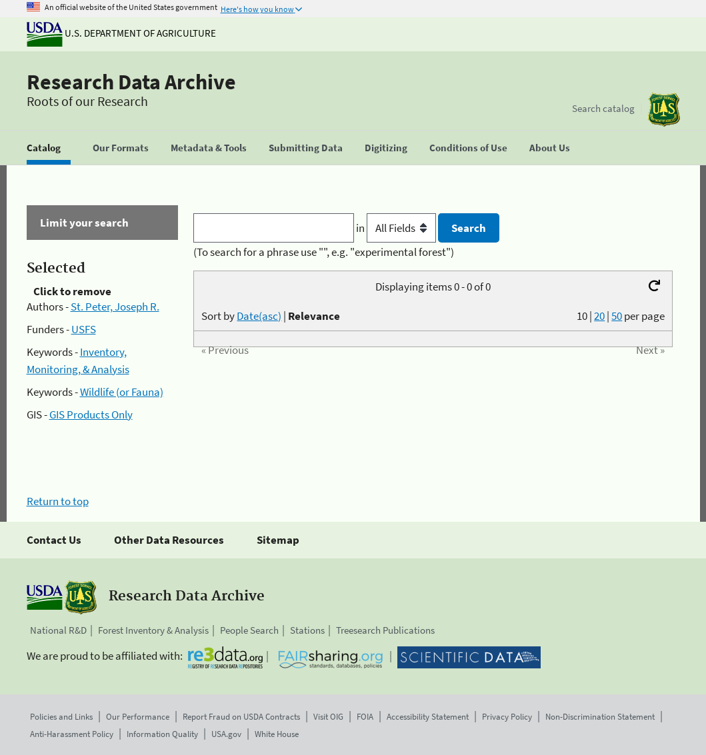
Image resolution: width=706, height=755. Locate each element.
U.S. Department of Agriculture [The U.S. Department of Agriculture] (121, 33)
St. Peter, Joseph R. (115, 306)
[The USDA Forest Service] (664, 110)
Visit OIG (328, 716)
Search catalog (603, 108)
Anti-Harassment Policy (71, 734)
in (397, 228)
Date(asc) (259, 316)
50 (616, 316)
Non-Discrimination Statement (600, 716)
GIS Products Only (91, 414)
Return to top (58, 501)
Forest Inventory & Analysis (153, 630)
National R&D (58, 630)
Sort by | (270, 316)
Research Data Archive (131, 82)
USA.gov (226, 734)
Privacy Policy (507, 716)
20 (599, 316)
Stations (307, 630)
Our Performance (137, 716)
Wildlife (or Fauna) (121, 391)
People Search (249, 630)
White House (277, 734)
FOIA (365, 716)
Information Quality (162, 734)
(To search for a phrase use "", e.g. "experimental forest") (323, 252)
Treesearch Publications (385, 630)
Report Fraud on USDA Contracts (241, 716)
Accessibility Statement (428, 716)
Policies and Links (61, 716)
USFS (83, 329)
